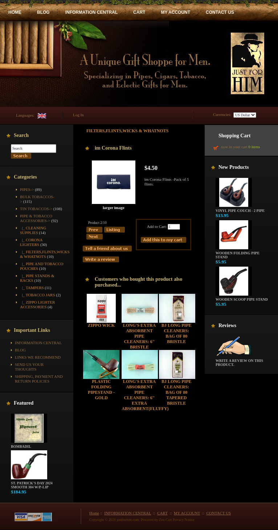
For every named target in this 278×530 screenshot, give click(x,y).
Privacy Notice (184, 520)
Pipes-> (27, 189)
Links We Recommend (38, 357)
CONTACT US (220, 12)
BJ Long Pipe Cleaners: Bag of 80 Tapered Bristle (177, 392)
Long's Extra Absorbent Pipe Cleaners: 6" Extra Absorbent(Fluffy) (145, 395)
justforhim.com (128, 520)
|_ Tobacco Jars (37, 295)
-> (36, 218)
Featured (23, 403)
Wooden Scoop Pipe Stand (242, 297)
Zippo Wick (101, 325)
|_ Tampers (32, 287)
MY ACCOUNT (175, 12)
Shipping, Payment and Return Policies (39, 378)
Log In (78, 115)
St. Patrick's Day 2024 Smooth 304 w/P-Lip (32, 483)
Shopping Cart (234, 135)
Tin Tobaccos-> (36, 208)
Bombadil (29, 444)
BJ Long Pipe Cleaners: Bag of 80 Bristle (177, 333)
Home (94, 513)
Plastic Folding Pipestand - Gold (101, 389)
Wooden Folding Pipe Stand (237, 253)
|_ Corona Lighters (31, 242)
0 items (254, 147)
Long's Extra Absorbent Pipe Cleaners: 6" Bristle (139, 336)
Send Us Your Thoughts (29, 366)
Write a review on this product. (239, 361)
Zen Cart (165, 520)
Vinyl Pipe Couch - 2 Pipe (240, 209)
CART (139, 12)
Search (21, 135)
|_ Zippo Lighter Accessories (37, 304)
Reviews (227, 325)
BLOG (43, 12)
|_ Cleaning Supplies (33, 230)
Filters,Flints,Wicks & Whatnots (127, 130)
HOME (14, 12)
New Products (233, 167)
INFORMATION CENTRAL (91, 12)
